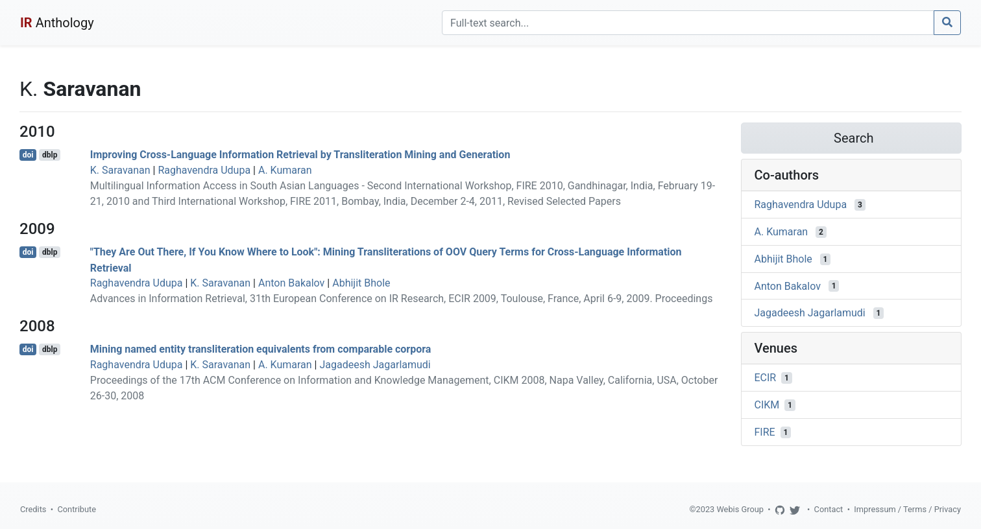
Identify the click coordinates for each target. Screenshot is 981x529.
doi (28, 154)
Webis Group (740, 509)
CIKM (767, 405)
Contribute (76, 509)
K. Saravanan (120, 170)
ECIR (766, 377)
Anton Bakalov (291, 283)
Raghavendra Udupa (204, 170)
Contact (828, 509)
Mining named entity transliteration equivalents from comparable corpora (260, 349)
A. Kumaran (285, 170)
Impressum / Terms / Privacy (907, 509)
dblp (49, 154)
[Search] (688, 22)
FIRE (765, 432)
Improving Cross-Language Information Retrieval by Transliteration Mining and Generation (300, 154)
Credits (33, 509)
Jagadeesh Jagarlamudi (374, 365)
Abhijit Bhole (361, 283)
